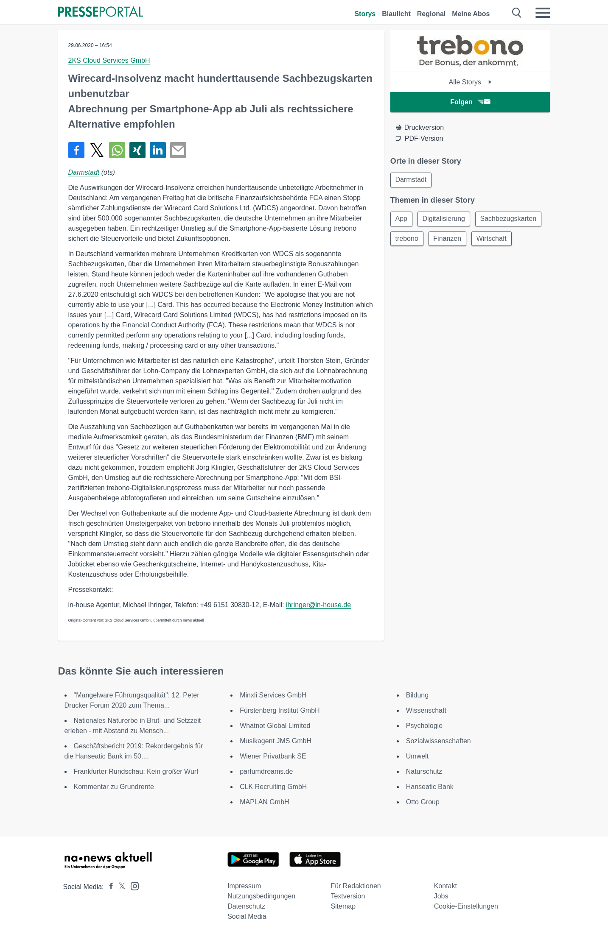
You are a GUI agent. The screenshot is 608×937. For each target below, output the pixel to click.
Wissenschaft (426, 710)
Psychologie (424, 725)
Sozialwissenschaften (438, 741)
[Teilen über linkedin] (158, 150)
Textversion (348, 896)
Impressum (244, 886)
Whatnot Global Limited (275, 725)
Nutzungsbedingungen (261, 896)
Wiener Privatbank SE (273, 756)
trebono (407, 239)
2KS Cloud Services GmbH (109, 60)
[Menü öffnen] (542, 13)
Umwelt (417, 756)
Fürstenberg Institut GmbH (280, 710)
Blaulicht (396, 13)
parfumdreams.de (266, 771)
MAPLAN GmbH (264, 802)
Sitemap (343, 906)
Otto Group (423, 802)
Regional (431, 13)
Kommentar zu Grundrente (114, 786)
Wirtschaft (494, 239)
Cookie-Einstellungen (466, 906)
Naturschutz (424, 771)
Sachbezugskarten (511, 219)
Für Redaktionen (356, 886)
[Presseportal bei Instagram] (132, 885)
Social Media (246, 916)
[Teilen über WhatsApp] (117, 150)
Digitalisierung (445, 219)
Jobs (441, 896)
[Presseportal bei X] (119, 886)
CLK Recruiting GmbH (273, 786)
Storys (364, 13)
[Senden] (178, 150)
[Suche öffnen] (517, 13)
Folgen (470, 102)
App (402, 219)
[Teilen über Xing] (137, 150)
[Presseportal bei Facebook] (108, 886)
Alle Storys (470, 82)
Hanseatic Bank (430, 786)
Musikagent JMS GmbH (275, 741)
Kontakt (445, 886)
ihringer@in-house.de (318, 604)
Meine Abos (471, 13)
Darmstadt (84, 172)
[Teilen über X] (97, 150)
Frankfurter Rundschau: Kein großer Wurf (136, 771)
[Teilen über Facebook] (76, 150)
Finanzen (449, 239)
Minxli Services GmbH (273, 695)
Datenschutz (246, 906)
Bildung (417, 695)
